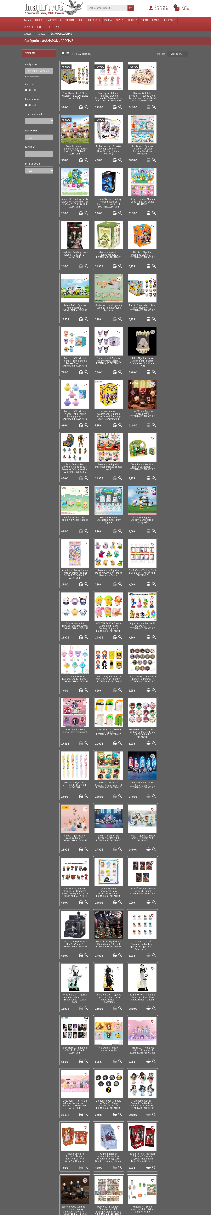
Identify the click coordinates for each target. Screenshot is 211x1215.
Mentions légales (66, 1184)
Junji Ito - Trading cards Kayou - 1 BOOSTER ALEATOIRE (107, 200)
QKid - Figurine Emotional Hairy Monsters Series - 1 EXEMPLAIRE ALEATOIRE (140, 672)
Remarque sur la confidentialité (64, 1178)
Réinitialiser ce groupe (33, 76)
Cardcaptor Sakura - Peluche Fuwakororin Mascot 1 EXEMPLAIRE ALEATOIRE (174, 1039)
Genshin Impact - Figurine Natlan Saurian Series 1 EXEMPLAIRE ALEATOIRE (173, 96)
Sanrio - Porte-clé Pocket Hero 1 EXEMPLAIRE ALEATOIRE (74, 1090)
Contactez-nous (129, 1167)
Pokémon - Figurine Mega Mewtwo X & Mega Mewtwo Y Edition (74, 462)
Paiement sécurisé (67, 1163)
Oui (32, 90)
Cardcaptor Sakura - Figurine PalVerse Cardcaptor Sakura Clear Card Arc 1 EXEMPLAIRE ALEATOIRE (107, 97)
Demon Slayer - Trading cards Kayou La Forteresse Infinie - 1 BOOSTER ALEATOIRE (174, 149)
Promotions (95, 1154)
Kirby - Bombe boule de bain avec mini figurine (107, 984)
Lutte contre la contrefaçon (103, 1167)
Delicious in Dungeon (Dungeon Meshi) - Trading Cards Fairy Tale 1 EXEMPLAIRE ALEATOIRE (74, 935)
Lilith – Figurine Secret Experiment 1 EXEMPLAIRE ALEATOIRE (107, 619)
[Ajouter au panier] (80, 106)
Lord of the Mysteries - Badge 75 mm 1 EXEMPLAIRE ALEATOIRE (74, 724)
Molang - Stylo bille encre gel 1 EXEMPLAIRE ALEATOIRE (174, 566)
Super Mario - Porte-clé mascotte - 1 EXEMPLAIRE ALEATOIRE (74, 514)
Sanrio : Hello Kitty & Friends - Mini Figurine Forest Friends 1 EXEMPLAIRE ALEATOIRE (173, 253)
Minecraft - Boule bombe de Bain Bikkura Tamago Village (107, 933)
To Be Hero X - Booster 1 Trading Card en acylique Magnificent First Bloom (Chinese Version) (140, 883)
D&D (39, 27)
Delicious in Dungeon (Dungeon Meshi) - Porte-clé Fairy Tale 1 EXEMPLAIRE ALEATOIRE (140, 934)
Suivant (183, 1111)
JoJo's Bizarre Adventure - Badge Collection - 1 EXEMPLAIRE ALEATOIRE (173, 515)
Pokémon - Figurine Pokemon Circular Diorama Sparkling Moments (107, 149)
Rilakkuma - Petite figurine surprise (174, 774)
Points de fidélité (66, 1158)
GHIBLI (81, 20)
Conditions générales (68, 1167)
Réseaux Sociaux (130, 1172)
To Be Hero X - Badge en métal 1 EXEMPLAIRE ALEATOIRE (140, 776)
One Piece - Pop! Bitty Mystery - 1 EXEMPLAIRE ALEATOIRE (74, 95)
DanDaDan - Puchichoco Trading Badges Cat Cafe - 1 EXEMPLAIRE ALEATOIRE (141, 568)
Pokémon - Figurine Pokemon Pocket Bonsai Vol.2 (140, 357)
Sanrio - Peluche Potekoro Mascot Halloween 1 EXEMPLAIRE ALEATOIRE (140, 1039)
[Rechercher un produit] (107, 8)
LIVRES (58, 27)
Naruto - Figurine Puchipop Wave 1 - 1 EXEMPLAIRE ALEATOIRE (173, 200)
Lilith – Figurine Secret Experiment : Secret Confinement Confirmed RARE (107, 306)
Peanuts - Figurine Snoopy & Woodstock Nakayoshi (141, 409)
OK (130, 7)
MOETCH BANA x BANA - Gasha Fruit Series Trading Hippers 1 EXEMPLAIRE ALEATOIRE (174, 463)
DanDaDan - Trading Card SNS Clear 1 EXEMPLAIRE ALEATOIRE (107, 462)
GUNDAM (69, 20)
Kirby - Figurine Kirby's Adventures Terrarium (174, 1089)
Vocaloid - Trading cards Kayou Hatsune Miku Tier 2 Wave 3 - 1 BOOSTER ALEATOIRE (141, 149)
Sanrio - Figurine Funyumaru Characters (141, 984)
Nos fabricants (97, 1163)
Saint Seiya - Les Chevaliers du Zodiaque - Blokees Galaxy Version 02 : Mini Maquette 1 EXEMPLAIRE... (107, 360)
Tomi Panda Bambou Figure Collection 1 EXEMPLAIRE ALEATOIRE (173, 357)
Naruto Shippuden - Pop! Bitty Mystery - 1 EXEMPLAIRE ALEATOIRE (140, 252)
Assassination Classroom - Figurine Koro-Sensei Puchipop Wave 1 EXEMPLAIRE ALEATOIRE (174, 307)
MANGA (108, 20)
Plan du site (128, 1163)
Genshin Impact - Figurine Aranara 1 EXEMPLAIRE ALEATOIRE (140, 200)
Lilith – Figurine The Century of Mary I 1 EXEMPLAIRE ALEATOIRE (173, 619)
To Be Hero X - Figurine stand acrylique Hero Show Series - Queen (107, 776)
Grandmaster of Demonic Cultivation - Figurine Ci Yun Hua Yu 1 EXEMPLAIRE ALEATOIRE (174, 829)
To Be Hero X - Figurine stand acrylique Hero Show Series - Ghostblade (74, 777)
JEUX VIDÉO (170, 20)
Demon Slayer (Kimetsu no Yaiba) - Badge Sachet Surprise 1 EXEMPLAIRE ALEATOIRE (140, 829)
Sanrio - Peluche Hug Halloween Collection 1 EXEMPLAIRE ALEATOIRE (173, 933)
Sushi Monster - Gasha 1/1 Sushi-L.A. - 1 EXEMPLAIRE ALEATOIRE (107, 566)
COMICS (156, 20)
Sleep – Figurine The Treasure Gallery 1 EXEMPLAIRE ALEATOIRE (140, 619)
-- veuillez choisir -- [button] (178, 53)
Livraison (62, 1154)
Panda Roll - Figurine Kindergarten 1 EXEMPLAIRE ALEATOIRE (74, 252)
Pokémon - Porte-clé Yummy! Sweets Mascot (74, 408)
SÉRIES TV (132, 20)
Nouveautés (96, 1158)
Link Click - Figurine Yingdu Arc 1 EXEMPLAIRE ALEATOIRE (74, 357)
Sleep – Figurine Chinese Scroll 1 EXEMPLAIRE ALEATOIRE (74, 671)
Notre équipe (128, 1158)
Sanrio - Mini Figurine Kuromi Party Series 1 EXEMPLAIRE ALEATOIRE (74, 305)
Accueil (27, 20)
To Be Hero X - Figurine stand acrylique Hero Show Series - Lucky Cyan (173, 725)
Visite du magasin (130, 1154)
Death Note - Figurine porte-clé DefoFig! (174, 984)
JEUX (48, 27)
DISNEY (119, 20)
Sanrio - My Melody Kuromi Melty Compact (74, 565)
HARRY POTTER (53, 20)
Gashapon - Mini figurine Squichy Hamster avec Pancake (107, 252)
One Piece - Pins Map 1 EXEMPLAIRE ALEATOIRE (140, 1089)
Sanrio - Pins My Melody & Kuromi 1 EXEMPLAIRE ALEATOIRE (108, 1090)
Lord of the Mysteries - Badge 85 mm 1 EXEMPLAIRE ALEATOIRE (173, 671)
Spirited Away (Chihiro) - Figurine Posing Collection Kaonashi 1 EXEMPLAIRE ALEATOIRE (174, 882)
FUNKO (38, 20)
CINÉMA (144, 20)
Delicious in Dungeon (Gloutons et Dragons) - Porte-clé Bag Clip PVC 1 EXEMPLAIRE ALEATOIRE (107, 673)
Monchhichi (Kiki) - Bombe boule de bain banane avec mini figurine (74, 987)
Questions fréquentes (68, 1188)
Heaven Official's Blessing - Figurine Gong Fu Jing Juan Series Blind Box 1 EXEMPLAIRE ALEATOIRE (141, 97)
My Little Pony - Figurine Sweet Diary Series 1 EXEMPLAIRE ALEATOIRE (74, 1038)
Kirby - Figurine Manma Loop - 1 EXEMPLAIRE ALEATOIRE (74, 200)
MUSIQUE (28, 27)
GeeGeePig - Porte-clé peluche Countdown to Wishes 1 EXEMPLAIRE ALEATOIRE (107, 829)
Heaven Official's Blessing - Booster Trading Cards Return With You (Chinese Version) (74, 883)
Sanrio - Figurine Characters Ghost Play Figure (108, 409)
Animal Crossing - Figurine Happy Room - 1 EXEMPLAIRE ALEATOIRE (74, 620)
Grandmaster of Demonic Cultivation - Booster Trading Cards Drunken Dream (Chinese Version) (108, 883)
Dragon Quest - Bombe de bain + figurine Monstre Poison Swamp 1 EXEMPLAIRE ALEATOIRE (107, 1040)
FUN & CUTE (94, 20)
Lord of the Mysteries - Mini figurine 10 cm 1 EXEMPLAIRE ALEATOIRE (107, 724)
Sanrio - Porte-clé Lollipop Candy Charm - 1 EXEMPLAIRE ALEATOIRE (107, 515)
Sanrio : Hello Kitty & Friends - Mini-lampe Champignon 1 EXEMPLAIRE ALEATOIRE (140, 306)
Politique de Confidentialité (71, 1172)
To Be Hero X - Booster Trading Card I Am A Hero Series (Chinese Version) (74, 149)
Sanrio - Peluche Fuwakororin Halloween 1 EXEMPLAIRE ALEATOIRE (141, 463)
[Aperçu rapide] (86, 106)
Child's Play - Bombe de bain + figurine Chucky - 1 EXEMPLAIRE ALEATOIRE (141, 515)
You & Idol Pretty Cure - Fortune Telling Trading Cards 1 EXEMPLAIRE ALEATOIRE (174, 410)
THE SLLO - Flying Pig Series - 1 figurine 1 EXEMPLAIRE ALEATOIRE (74, 828)
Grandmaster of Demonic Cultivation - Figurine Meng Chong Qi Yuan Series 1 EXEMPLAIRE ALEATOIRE (141, 726)
